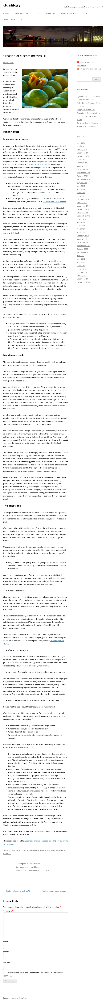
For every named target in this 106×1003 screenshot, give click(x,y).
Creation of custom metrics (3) (16, 891)
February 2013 (83, 235)
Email (6, 952)
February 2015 (83, 163)
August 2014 (82, 182)
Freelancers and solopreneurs (55, 891)
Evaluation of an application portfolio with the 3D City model (88, 116)
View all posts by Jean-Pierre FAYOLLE (32, 870)
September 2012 (83, 252)
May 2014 (81, 189)
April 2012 (81, 265)
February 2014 (83, 199)
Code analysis (21, 13)
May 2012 (81, 262)
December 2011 (83, 279)
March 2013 (81, 232)
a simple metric (51, 161)
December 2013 (83, 206)
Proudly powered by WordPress (15, 998)
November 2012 (83, 245)
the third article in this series (38, 164)
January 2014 (82, 202)
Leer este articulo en (39, 841)
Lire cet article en (89, 69)
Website (6, 962)
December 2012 (83, 242)
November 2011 (83, 282)
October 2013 (82, 212)
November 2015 (83, 156)
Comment (8, 911)
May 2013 (81, 226)
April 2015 (81, 159)
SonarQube (50, 13)
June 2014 (81, 186)
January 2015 (82, 166)
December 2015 (83, 153)
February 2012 (83, 272)
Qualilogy (11, 5)
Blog (23, 19)
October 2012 (82, 249)
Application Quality (70, 13)
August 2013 (82, 219)
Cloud (36, 13)
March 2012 (81, 269)
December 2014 (83, 169)
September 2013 (83, 216)
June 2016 (81, 143)
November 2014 (83, 172)
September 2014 (83, 179)
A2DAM (6, 13)
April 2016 (81, 146)
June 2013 (81, 222)
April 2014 (81, 192)
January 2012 (82, 275)
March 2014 (81, 196)
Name (6, 941)
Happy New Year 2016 (86, 109)
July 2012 (80, 255)
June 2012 (81, 259)
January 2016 (82, 149)
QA (86, 13)
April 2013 (81, 229)
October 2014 (82, 176)
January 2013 (82, 239)
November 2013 (83, 209)
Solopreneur (9, 19)
